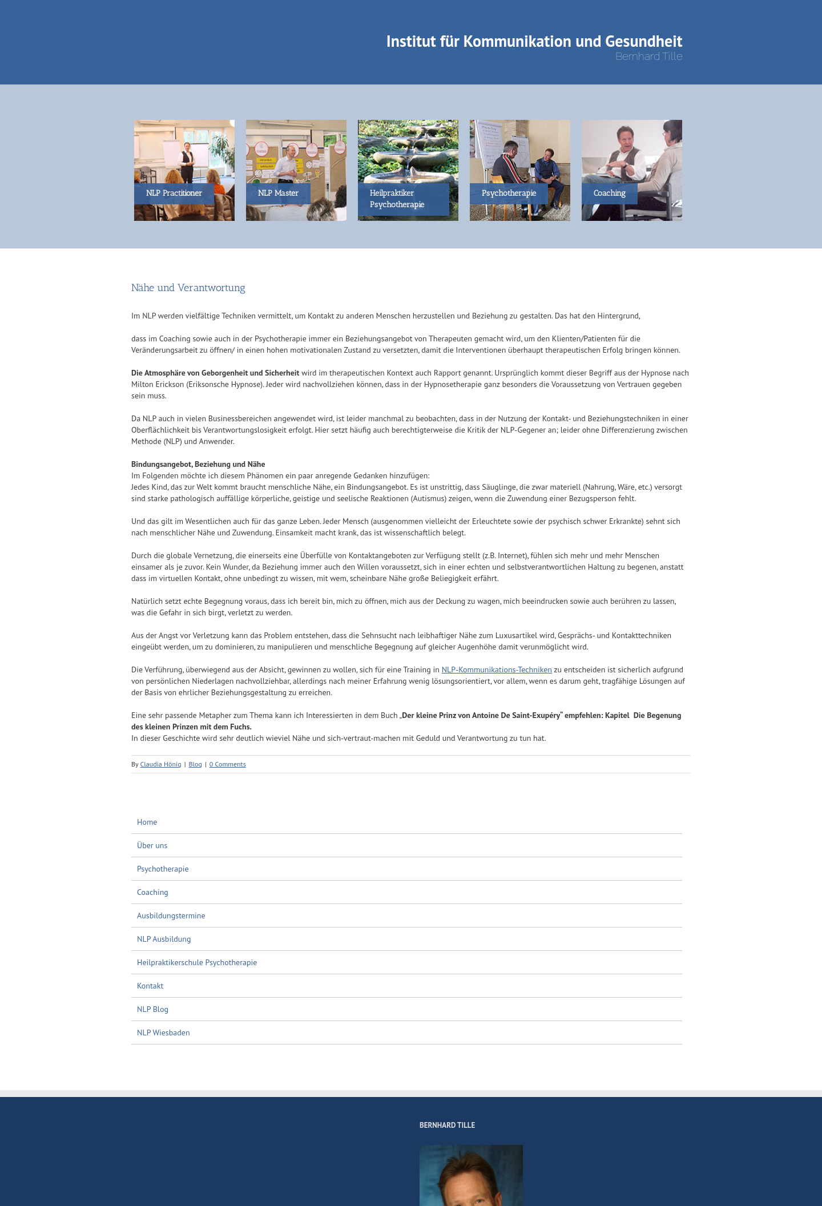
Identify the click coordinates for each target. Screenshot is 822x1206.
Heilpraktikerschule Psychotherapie (197, 962)
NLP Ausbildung (164, 939)
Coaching (152, 892)
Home (147, 822)
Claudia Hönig (160, 764)
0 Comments (227, 764)
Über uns (152, 845)
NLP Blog (152, 1009)
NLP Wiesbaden (163, 1032)
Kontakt (150, 986)
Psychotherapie (163, 869)
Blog (195, 764)
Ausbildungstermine (171, 915)
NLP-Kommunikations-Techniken (497, 669)
